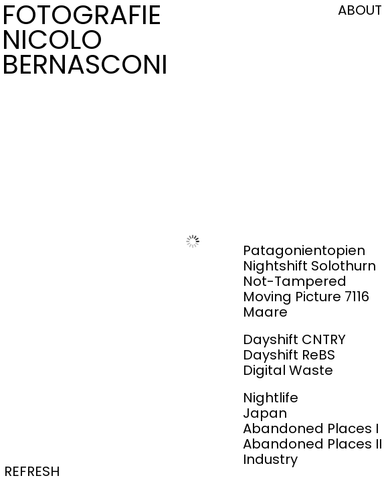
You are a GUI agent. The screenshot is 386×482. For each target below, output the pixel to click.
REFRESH (32, 471)
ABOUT (360, 10)
